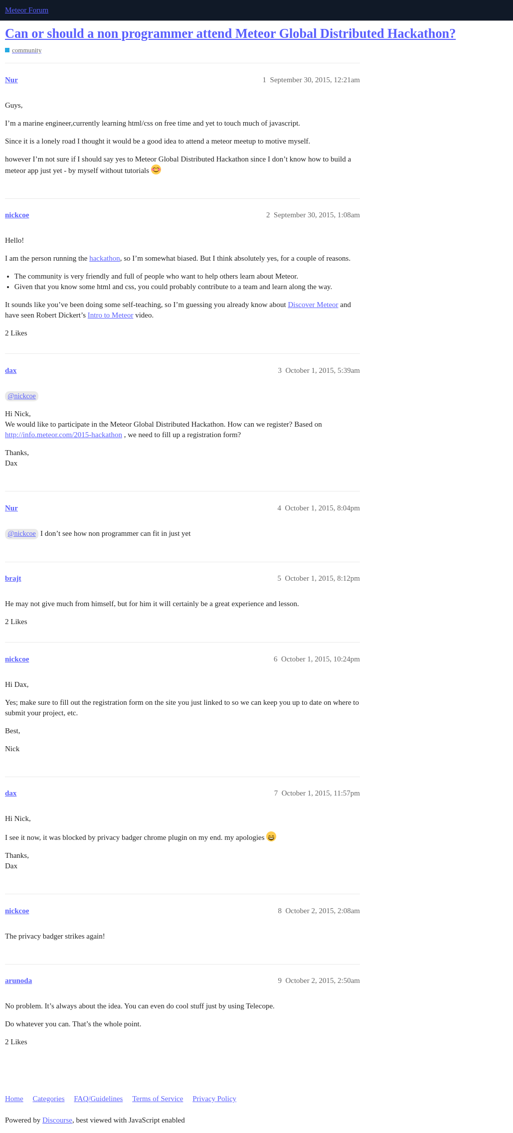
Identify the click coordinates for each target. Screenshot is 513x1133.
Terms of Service (157, 1099)
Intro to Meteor (111, 315)
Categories (48, 1099)
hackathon (104, 258)
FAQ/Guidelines (98, 1099)
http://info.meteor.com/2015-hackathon (63, 435)
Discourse (57, 1120)
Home (14, 1099)
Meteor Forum (26, 10)
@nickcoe (22, 396)
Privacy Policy (214, 1099)
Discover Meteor (313, 305)
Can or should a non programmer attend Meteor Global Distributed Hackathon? (230, 33)
